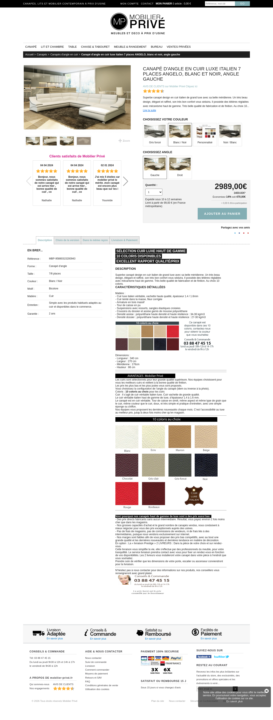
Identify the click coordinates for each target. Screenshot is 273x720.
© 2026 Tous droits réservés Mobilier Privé (54, 701)
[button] (125, 181)
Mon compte (129, 3)
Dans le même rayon (95, 240)
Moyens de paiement (96, 673)
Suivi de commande (96, 662)
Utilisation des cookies (97, 689)
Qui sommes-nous (39, 684)
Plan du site (157, 701)
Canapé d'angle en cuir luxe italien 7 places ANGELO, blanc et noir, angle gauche (130, 54)
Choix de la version (67, 240)
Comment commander (97, 669)
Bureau (156, 46)
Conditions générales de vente (101, 685)
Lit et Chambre (52, 46)
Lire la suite (149, 110)
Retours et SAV (93, 677)
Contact (147, 3)
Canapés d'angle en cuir (64, 54)
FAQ (87, 681)
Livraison (90, 666)
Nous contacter (93, 658)
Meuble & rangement (130, 46)
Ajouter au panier (222, 213)
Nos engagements (39, 688)
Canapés (42, 54)
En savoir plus (234, 701)
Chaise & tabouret (95, 46)
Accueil (29, 54)
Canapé (31, 46)
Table (72, 46)
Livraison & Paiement (124, 240)
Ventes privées (179, 46)
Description (45, 240)
